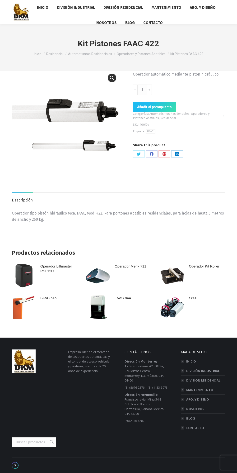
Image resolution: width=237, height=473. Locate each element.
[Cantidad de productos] (142, 90)
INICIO (191, 361)
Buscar (51, 442)
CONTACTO (195, 428)
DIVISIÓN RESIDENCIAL (203, 380)
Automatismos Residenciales (169, 113)
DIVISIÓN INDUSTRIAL (203, 371)
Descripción (22, 200)
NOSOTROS (195, 409)
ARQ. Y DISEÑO (197, 399)
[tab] (22, 197)
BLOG (190, 418)
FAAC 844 (123, 298)
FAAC (150, 131)
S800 (193, 298)
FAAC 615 (48, 298)
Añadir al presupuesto (154, 107)
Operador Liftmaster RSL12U (56, 268)
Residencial (168, 118)
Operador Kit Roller (204, 266)
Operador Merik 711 (130, 266)
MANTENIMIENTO (199, 390)
